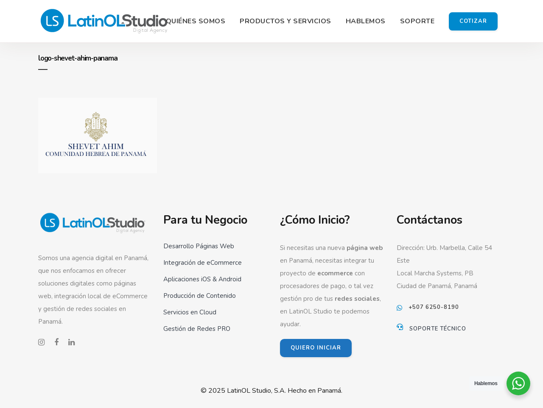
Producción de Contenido (199, 295)
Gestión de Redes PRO (196, 329)
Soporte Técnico (437, 329)
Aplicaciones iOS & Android (202, 279)
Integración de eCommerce (202, 262)
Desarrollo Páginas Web (198, 246)
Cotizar (473, 21)
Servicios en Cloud (189, 312)
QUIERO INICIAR (316, 348)
